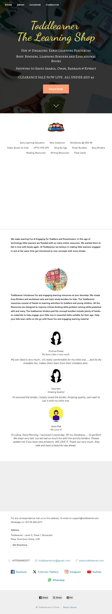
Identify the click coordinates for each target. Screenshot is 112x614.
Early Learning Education (32, 142)
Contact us (52, 4)
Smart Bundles (79, 147)
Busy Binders (98, 147)
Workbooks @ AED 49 (81, 142)
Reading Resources (36, 153)
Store (8, 4)
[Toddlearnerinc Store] (56, 127)
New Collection (57, 142)
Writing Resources (60, 153)
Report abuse (69, 607)
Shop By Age (60, 147)
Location (35, 4)
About (20, 4)
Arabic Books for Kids (18, 147)
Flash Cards (80, 153)
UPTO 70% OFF (41, 147)
